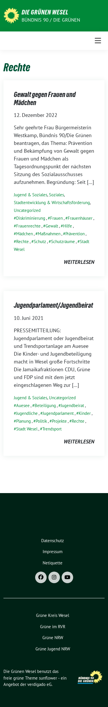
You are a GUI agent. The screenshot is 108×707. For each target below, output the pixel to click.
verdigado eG (39, 684)
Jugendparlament (58, 413)
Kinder (85, 413)
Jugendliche (27, 413)
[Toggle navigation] (98, 41)
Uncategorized (27, 210)
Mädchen (24, 233)
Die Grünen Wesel (45, 12)
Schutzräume (63, 241)
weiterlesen (79, 262)
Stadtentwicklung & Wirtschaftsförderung (52, 202)
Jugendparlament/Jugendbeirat (53, 305)
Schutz (40, 241)
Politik (41, 421)
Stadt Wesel (26, 429)
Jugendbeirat (72, 405)
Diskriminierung (30, 218)
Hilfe (67, 226)
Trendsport (52, 429)
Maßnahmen (49, 233)
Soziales (56, 194)
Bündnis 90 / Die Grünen (51, 20)
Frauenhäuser (80, 218)
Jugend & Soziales (30, 194)
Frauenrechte (28, 226)
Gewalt (52, 226)
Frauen (56, 218)
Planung (23, 421)
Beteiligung (45, 405)
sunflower (48, 678)
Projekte (59, 421)
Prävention (75, 233)
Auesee (23, 405)
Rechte (22, 241)
